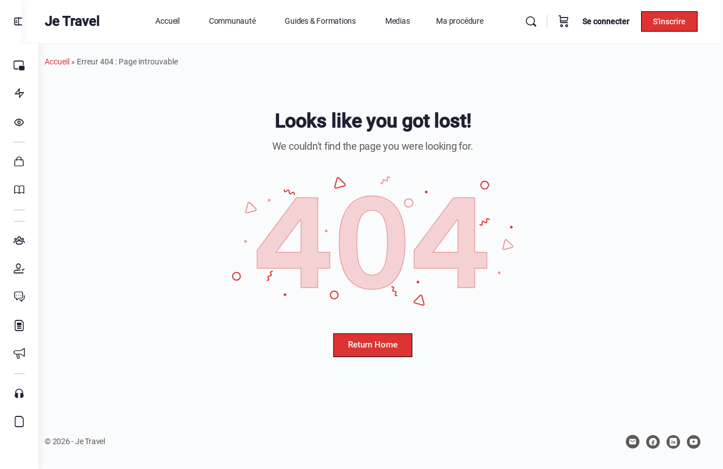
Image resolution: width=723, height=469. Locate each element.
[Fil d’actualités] (19, 122)
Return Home (381, 345)
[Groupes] (19, 241)
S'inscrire (672, 21)
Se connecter (608, 21)
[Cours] (19, 190)
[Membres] (19, 269)
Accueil (73, 61)
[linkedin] (673, 442)
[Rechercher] (533, 21)
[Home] (19, 65)
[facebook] (653, 442)
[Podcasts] (19, 393)
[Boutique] (19, 161)
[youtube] (693, 442)
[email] (632, 442)
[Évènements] (19, 354)
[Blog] (19, 325)
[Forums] (19, 297)
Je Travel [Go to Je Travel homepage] (88, 21)
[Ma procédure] (19, 94)
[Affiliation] (19, 421)
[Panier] (566, 21)
